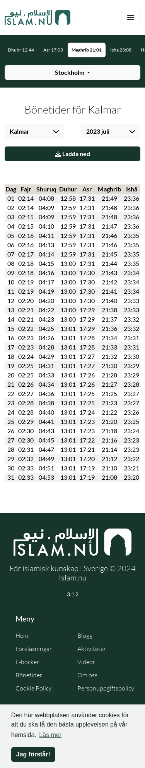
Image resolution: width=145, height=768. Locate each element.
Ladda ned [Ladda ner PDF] (72, 153)
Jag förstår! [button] (33, 754)
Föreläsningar (33, 649)
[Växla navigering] (130, 17)
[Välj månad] (111, 131)
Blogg (84, 635)
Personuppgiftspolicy (105, 688)
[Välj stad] (34, 131)
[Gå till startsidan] (37, 17)
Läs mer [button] (50, 735)
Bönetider (28, 675)
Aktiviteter (91, 649)
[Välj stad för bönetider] (72, 72)
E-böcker (27, 662)
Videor (86, 662)
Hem (21, 635)
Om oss (87, 675)
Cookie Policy (33, 688)
